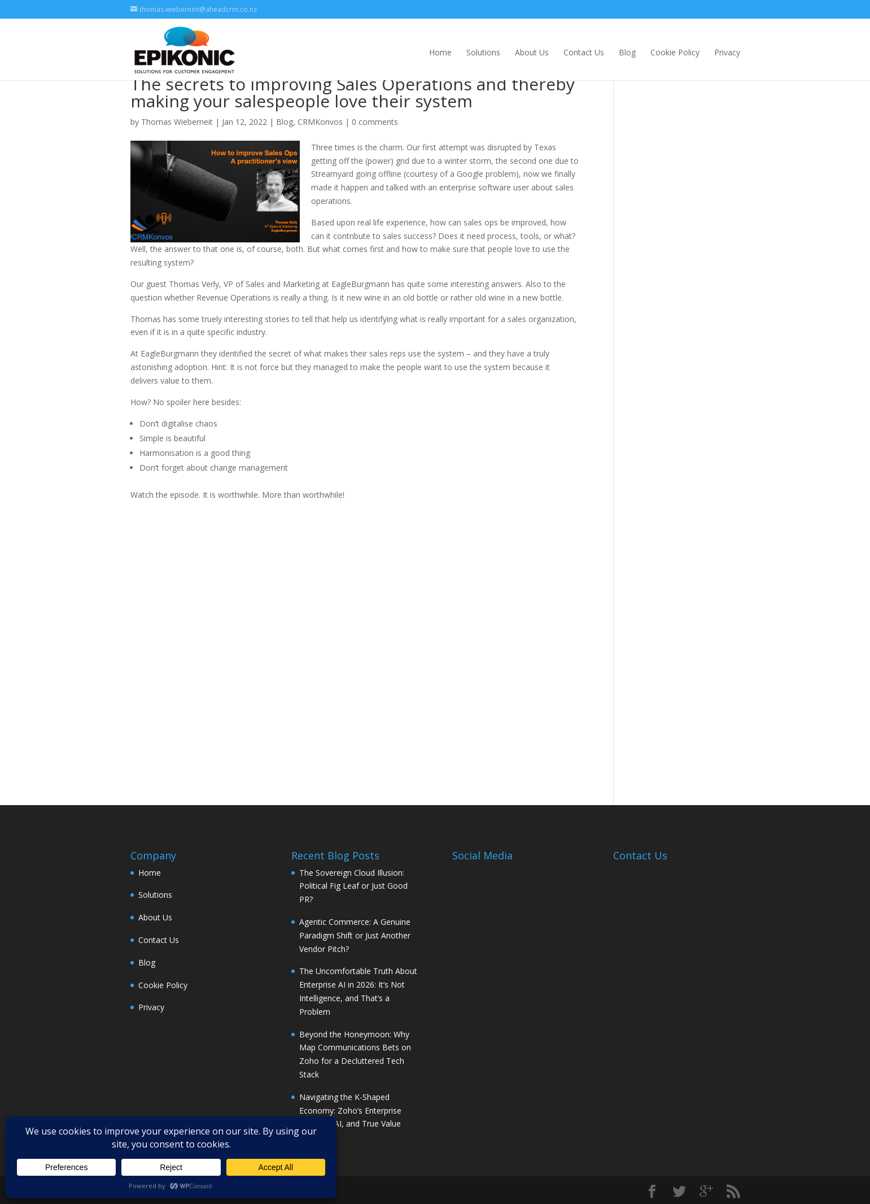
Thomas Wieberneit (177, 121)
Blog (627, 52)
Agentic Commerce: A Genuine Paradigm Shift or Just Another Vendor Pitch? (354, 935)
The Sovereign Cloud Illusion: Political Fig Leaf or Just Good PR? (353, 886)
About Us (532, 52)
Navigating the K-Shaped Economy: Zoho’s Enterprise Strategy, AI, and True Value (350, 1110)
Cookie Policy (675, 52)
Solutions (483, 52)
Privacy (727, 52)
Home (440, 52)
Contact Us (583, 52)
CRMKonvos (320, 121)
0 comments (375, 121)
